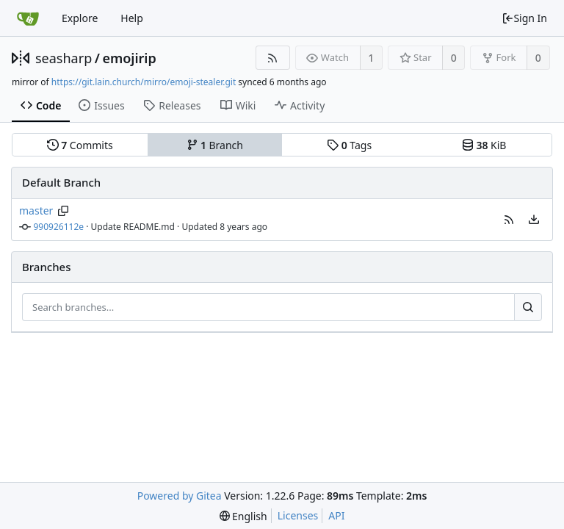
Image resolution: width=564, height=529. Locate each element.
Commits (80, 145)
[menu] (534, 220)
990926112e (59, 226)
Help (131, 18)
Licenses (298, 515)
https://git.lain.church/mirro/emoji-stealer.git (143, 82)
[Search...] (528, 307)
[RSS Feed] (273, 58)
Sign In (524, 18)
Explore (80, 18)
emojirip (129, 58)
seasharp (63, 58)
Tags (349, 145)
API (336, 515)
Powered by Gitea (179, 496)
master (36, 210)
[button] (509, 220)
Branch (215, 145)
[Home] (27, 18)
